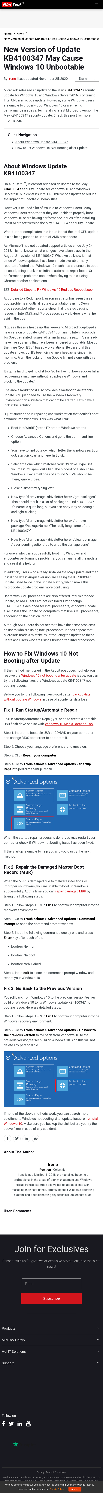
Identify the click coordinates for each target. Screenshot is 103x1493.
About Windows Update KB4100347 (41, 142)
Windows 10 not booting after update (48, 675)
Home (8, 34)
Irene (12, 79)
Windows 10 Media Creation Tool (69, 724)
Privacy (40, 1472)
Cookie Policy (57, 1489)
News (20, 34)
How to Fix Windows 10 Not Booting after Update (51, 148)
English (83, 78)
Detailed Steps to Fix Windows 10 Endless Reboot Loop (52, 290)
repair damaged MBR (70, 891)
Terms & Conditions (56, 1472)
